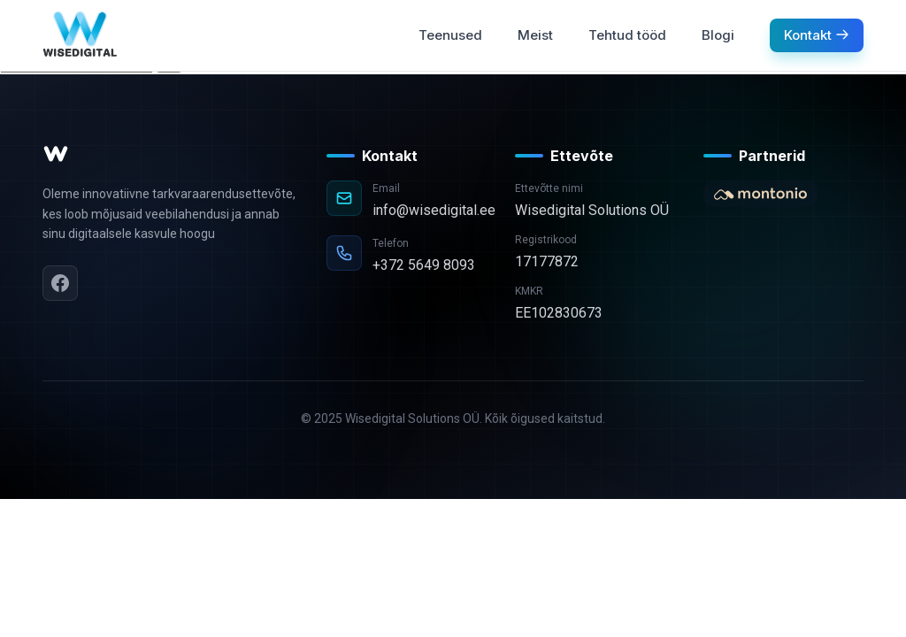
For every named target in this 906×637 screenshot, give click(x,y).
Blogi (718, 35)
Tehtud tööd (627, 35)
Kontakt (816, 35)
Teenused (450, 35)
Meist (535, 35)
